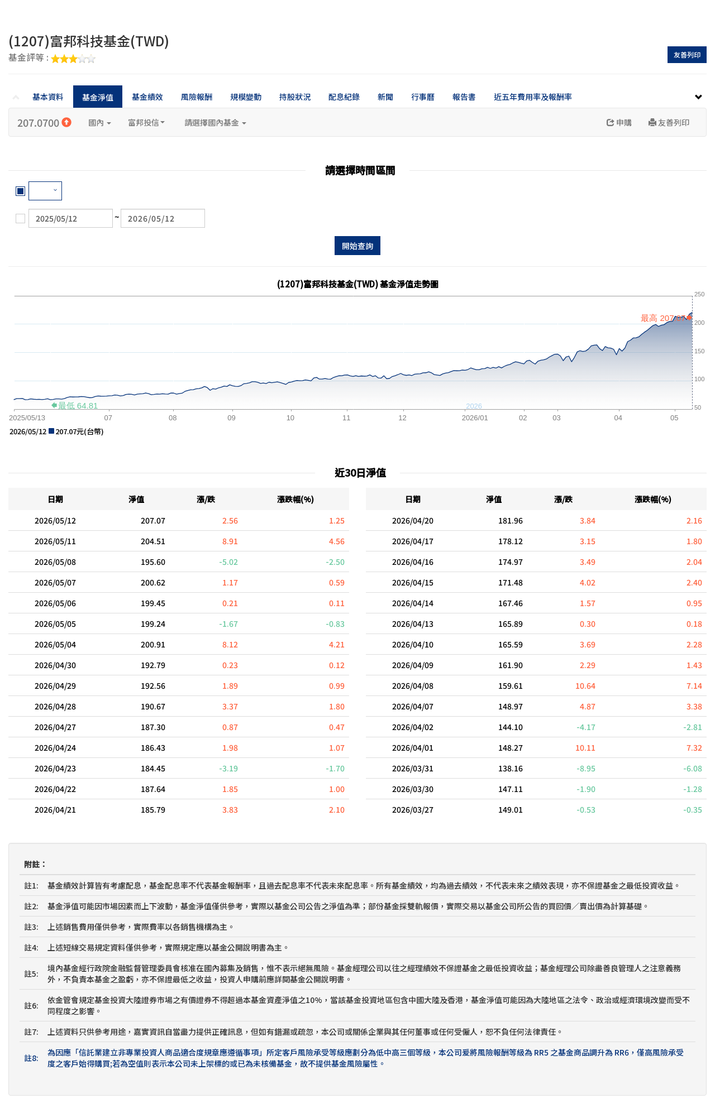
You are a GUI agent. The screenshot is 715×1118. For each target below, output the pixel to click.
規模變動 (245, 96)
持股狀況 (295, 96)
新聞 (385, 96)
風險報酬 (196, 96)
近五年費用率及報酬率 (533, 96)
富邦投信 (146, 122)
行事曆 (423, 96)
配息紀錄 (344, 96)
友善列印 (687, 54)
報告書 (464, 96)
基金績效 (147, 96)
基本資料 (48, 96)
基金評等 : (52, 58)
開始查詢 (357, 245)
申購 (619, 122)
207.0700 (44, 122)
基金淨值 (97, 97)
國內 (99, 122)
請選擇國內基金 (215, 122)
